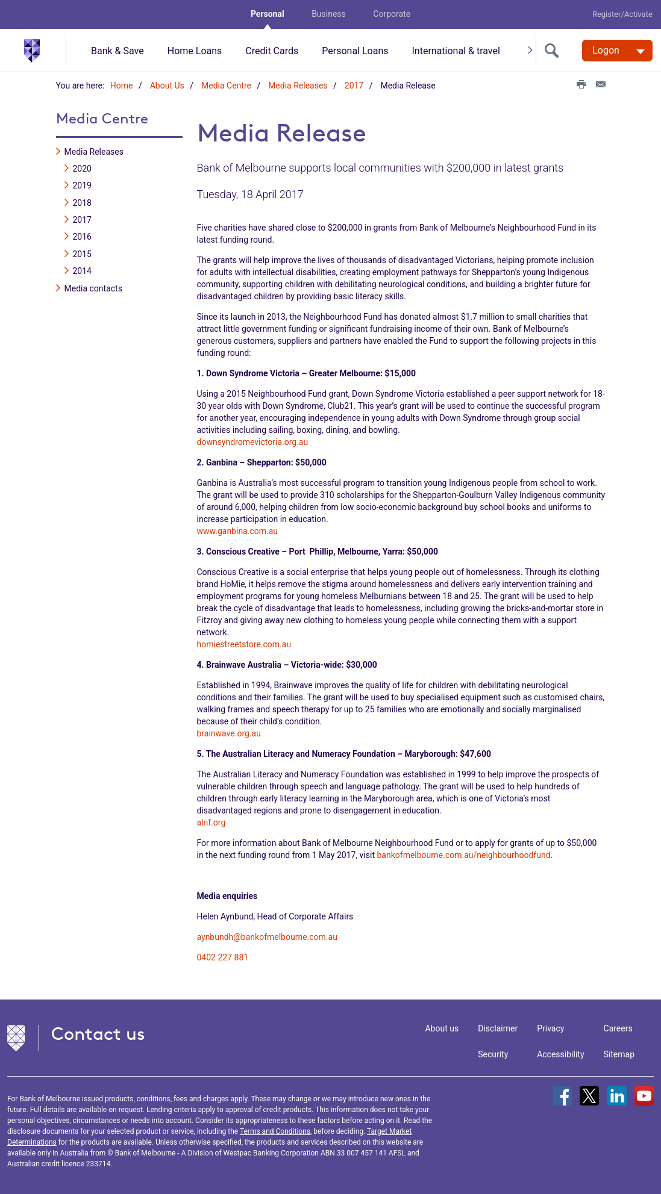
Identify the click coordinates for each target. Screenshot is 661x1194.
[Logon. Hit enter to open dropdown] (617, 50)
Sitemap (619, 1054)
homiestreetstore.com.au (244, 643)
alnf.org (211, 822)
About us (442, 1028)
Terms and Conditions (275, 1131)
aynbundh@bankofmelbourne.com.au (267, 936)
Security (493, 1054)
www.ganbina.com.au (237, 530)
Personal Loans (355, 51)
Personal (267, 14)
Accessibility (560, 1054)
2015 (82, 254)
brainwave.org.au (229, 733)
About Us (167, 85)
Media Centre (226, 85)
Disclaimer (498, 1028)
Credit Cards (271, 51)
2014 (82, 271)
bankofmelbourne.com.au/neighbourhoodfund (464, 854)
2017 (354, 85)
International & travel (456, 51)
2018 (82, 202)
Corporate (391, 14)
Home (121, 85)
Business (329, 14)
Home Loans (195, 51)
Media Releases (297, 85)
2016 (82, 236)
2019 (82, 185)
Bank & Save (117, 51)
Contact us (98, 1032)
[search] (554, 50)
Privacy (550, 1028)
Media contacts (93, 288)
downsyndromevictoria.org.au (253, 441)
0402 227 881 (223, 957)
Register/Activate (622, 14)
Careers (618, 1028)
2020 (82, 168)
